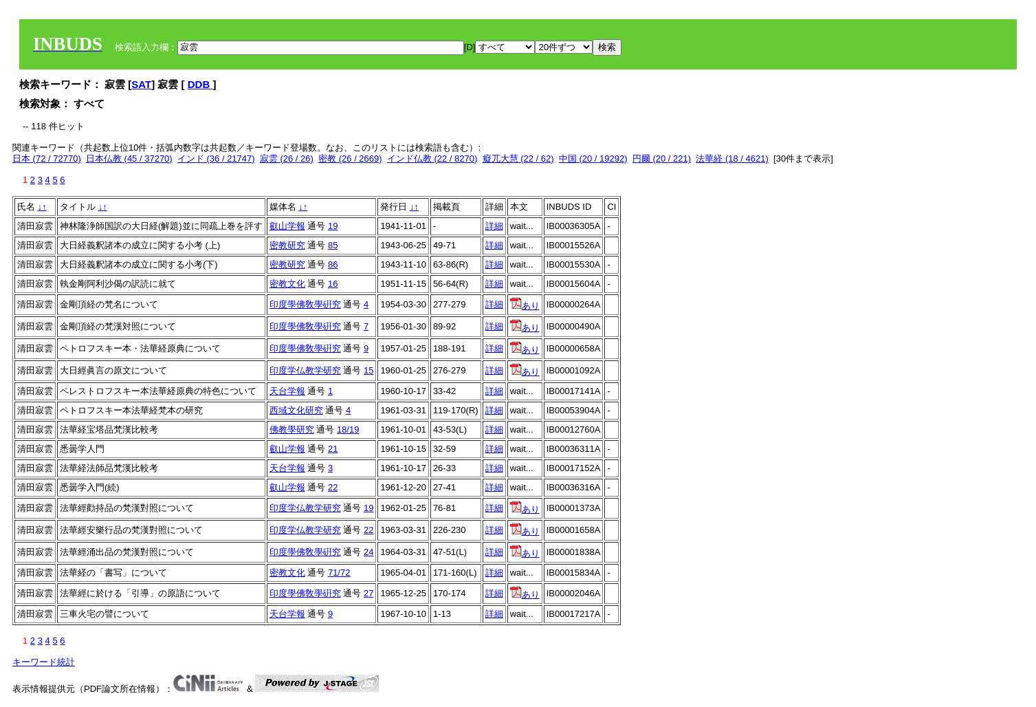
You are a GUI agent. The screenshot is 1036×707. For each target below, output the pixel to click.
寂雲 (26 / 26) (286, 158)
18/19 (348, 429)
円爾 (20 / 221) (661, 158)
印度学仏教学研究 (305, 370)
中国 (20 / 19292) (593, 158)
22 (333, 487)
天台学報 (287, 391)
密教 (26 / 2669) (350, 158)
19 (333, 226)
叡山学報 (287, 226)
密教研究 (287, 245)
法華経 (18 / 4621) (732, 158)
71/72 (339, 572)
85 (333, 245)
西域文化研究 (296, 410)
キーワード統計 (43, 662)
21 (333, 449)
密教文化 (287, 284)
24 (368, 552)
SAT (141, 84)
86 (333, 264)
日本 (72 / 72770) (46, 158)
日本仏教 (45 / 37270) (129, 158)
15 (368, 370)
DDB (200, 84)
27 (368, 593)
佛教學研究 (291, 429)
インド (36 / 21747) (216, 158)
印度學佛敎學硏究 (305, 304)
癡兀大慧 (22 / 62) (518, 158)
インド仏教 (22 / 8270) (432, 158)
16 (333, 284)
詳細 (494, 226)
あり (525, 306)
